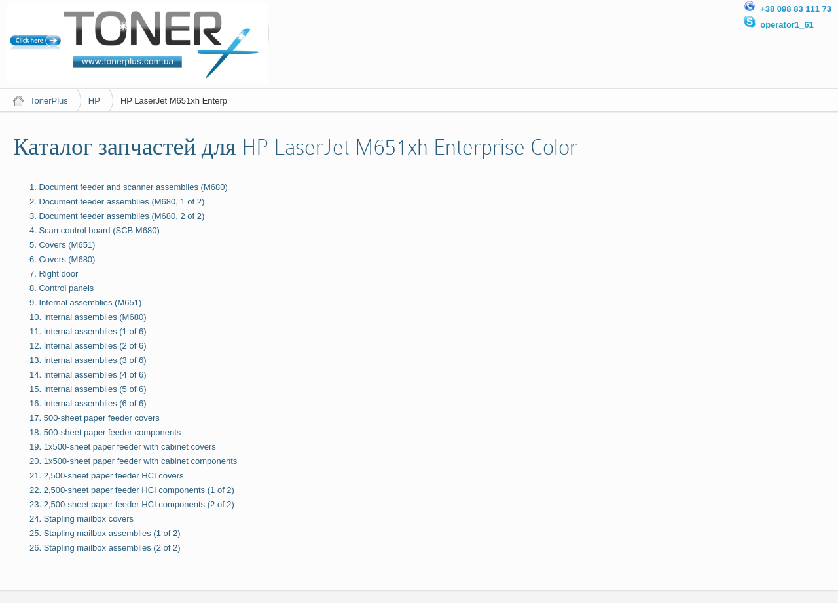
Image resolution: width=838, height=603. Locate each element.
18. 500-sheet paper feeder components (105, 432)
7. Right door (53, 274)
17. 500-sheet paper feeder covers (94, 418)
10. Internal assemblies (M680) (87, 317)
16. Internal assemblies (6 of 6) (87, 403)
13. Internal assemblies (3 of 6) (87, 360)
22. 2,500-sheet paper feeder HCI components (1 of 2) (131, 490)
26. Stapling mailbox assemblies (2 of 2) (105, 548)
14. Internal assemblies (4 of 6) (87, 374)
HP (94, 101)
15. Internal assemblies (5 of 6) (87, 389)
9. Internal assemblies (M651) (85, 302)
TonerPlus (49, 101)
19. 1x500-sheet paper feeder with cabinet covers (122, 447)
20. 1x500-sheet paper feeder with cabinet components (133, 461)
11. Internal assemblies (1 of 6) (87, 331)
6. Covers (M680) (62, 259)
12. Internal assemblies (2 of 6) (87, 346)
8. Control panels (61, 288)
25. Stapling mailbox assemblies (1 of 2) (105, 533)
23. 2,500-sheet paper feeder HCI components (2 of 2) (131, 504)
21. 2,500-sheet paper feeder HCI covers (106, 475)
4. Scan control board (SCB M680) (94, 230)
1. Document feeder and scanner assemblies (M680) (128, 187)
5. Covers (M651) (62, 245)
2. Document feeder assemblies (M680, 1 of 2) (116, 201)
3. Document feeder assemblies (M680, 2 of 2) (116, 216)
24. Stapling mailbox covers (81, 519)
